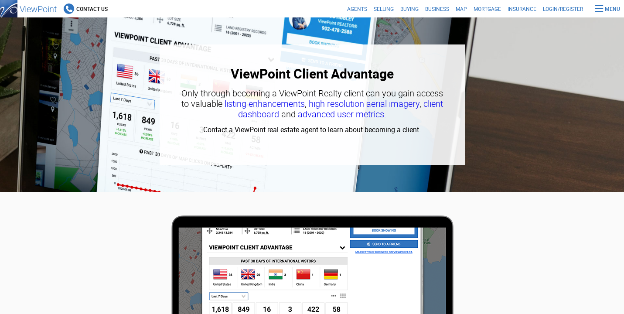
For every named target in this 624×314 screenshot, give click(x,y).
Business (437, 8)
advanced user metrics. (342, 114)
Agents (357, 8)
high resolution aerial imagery (364, 103)
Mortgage (487, 8)
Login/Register (563, 8)
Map (461, 8)
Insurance (522, 8)
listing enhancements (265, 103)
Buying (409, 8)
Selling (384, 8)
